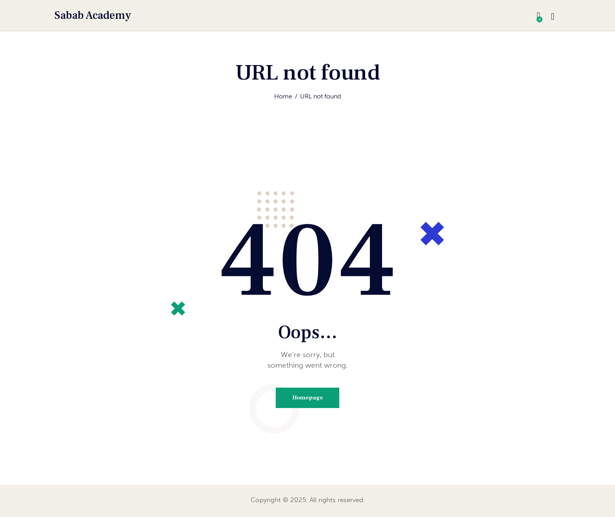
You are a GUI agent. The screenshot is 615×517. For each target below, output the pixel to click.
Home (283, 96)
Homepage (307, 398)
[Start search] (552, 17)
